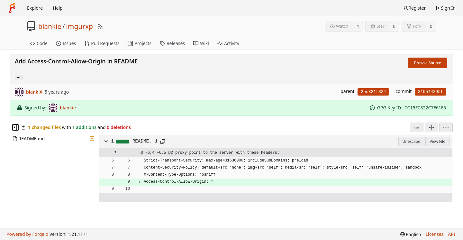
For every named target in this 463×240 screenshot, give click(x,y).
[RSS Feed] (100, 26)
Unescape (411, 141)
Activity (228, 43)
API (451, 234)
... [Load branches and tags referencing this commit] (19, 77)
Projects (139, 43)
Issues (66, 43)
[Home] (12, 8)
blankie (49, 26)
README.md (144, 141)
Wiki (201, 43)
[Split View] (431, 127)
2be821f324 (373, 91)
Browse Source (427, 63)
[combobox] (416, 127)
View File (437, 141)
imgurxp (79, 26)
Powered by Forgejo (27, 234)
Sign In (446, 8)
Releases (172, 43)
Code (39, 43)
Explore (35, 8)
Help (58, 8)
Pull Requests (101, 43)
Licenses (435, 234)
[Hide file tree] (15, 127)
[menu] (446, 127)
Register (414, 8)
